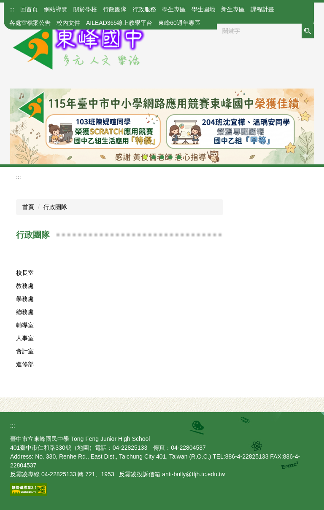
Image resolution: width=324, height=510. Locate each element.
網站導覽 (56, 9)
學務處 (25, 298)
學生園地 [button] (203, 9)
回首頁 (29, 9)
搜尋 (307, 31)
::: (11, 9)
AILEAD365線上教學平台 (119, 22)
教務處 (25, 285)
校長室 (25, 272)
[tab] (145, 157)
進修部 (25, 364)
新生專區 (233, 9)
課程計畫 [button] (262, 9)
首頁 (28, 207)
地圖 (83, 447)
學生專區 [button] (174, 9)
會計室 (25, 351)
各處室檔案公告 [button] (30, 22)
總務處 (25, 312)
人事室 (25, 338)
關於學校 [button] (85, 9)
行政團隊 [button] (115, 9)
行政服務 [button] (144, 9)
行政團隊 (55, 207)
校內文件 (68, 22)
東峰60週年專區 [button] (179, 22)
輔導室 (25, 325)
